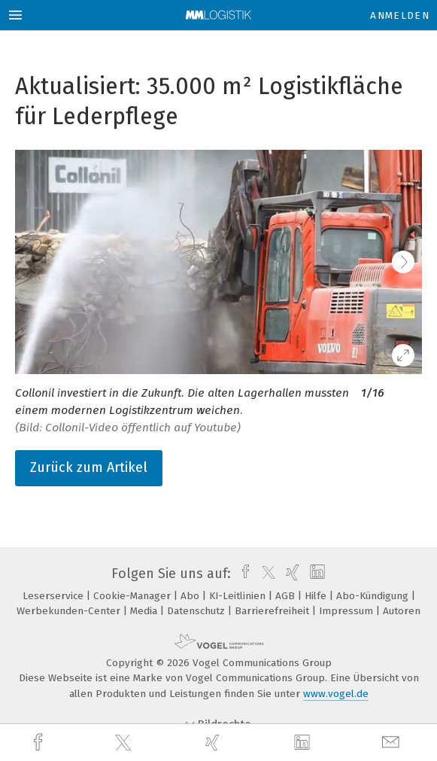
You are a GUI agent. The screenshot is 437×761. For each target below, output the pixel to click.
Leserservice (54, 595)
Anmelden (399, 15)
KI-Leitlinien (239, 595)
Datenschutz (197, 610)
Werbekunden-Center (70, 610)
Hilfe (317, 595)
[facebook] (40, 742)
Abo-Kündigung (373, 595)
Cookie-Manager (133, 595)
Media (145, 610)
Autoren (401, 610)
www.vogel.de (336, 693)
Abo (191, 595)
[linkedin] (304, 743)
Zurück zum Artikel (88, 467)
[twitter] (125, 742)
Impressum (347, 610)
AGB (286, 595)
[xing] (214, 742)
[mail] (392, 742)
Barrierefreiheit (273, 610)
